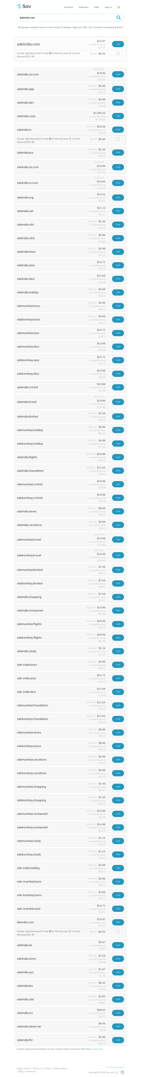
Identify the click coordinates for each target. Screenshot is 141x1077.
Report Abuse (60, 1068)
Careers (48, 1068)
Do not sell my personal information (115, 1067)
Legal (19, 1068)
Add (118, 44)
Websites (84, 7)
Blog (21, 1071)
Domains (68, 7)
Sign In (108, 7)
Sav (24, 6)
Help (96, 7)
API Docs (37, 1068)
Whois (27, 1068)
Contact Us (30, 1071)
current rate (97, 1049)
